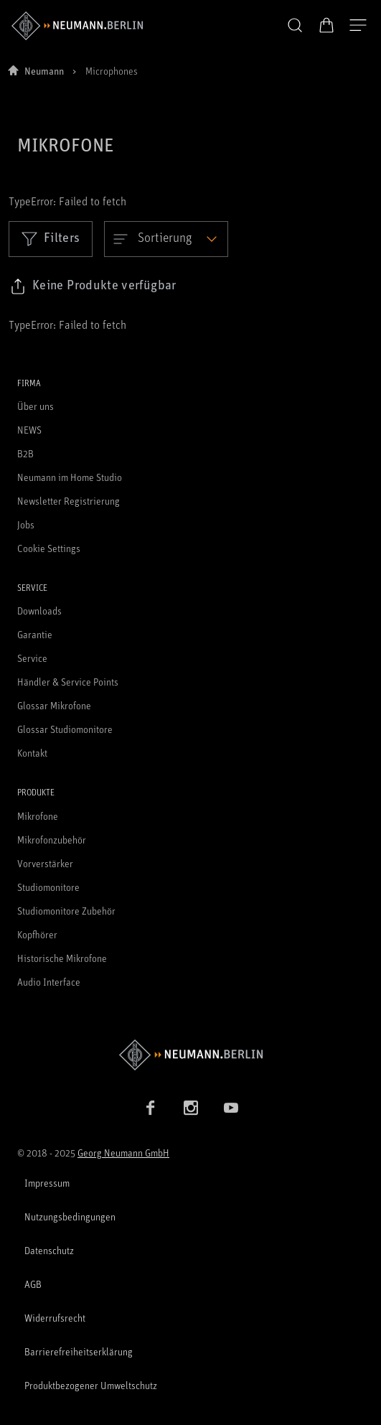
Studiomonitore (48, 887)
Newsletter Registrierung (68, 501)
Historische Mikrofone (62, 958)
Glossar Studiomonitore (65, 729)
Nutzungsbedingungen (70, 1216)
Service (32, 658)
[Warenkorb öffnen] (326, 25)
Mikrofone (37, 816)
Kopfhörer (37, 934)
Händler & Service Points (67, 682)
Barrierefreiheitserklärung (78, 1351)
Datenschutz (49, 1250)
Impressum (47, 1183)
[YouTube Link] (231, 1107)
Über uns (35, 406)
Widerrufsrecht (54, 1318)
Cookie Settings (48, 548)
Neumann (44, 71)
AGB (33, 1284)
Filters (50, 238)
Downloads (39, 610)
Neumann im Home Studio (69, 477)
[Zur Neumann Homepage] (190, 1054)
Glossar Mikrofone (54, 705)
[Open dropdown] (166, 239)
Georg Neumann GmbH (123, 1152)
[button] (294, 26)
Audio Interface (48, 982)
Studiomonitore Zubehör (66, 911)
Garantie (34, 634)
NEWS (29, 430)
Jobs (25, 524)
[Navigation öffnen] (358, 26)
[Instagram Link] (191, 1107)
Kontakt (32, 753)
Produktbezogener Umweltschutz (90, 1385)
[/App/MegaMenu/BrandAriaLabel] (77, 25)
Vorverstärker (45, 863)
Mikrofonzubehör (51, 839)
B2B (25, 453)
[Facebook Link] (150, 1107)
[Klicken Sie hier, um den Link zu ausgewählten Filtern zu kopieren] (93, 286)
